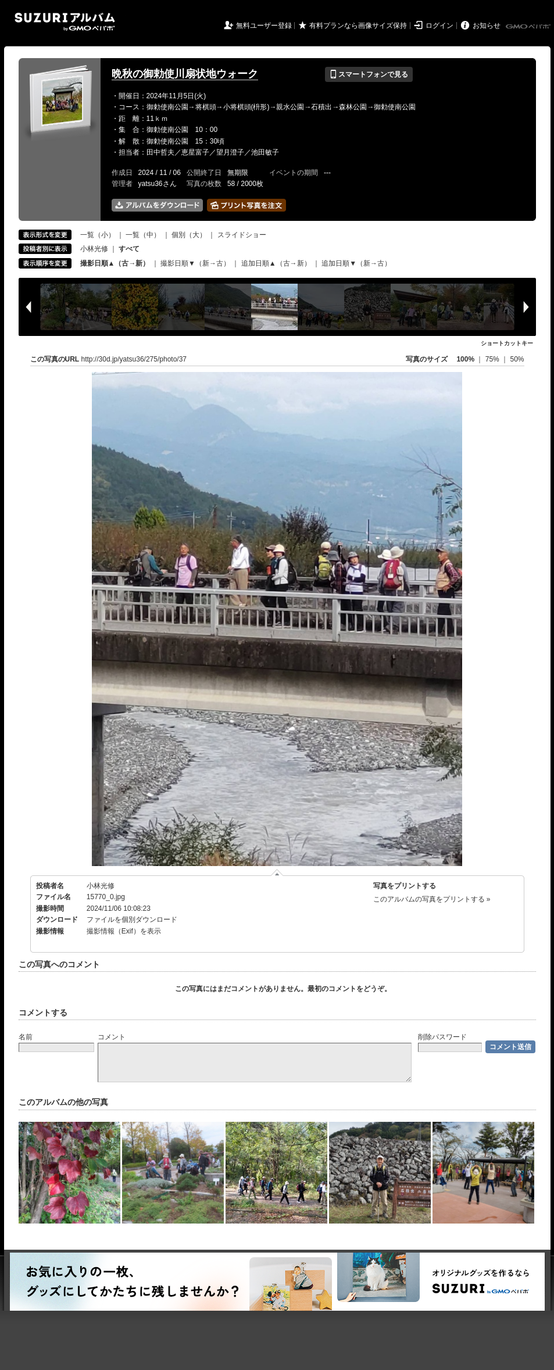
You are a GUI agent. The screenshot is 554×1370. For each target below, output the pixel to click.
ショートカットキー (507, 343)
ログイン (439, 26)
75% (493, 359)
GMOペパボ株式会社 (529, 27)
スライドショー (241, 235)
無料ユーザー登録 (264, 26)
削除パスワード (442, 1037)
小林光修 (94, 249)
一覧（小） (97, 235)
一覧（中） (143, 235)
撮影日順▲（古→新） (115, 263)
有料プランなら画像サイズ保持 (358, 26)
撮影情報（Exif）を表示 (124, 931)
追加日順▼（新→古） (356, 263)
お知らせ (487, 26)
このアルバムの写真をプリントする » (432, 899)
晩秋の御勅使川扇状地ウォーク (185, 74)
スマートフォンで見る (369, 74)
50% (517, 359)
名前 (26, 1037)
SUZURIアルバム (65, 21)
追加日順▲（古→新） (276, 263)
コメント (112, 1037)
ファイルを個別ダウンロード (132, 919)
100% (465, 359)
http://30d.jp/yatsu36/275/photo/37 (134, 359)
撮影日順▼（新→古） (195, 263)
